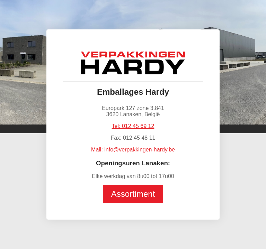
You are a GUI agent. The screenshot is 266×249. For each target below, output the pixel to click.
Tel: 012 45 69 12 (133, 126)
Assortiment (133, 194)
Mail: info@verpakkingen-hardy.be (133, 150)
